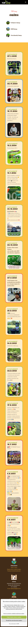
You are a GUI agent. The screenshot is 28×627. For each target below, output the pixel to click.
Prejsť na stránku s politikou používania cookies (13, 613)
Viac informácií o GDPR (14, 623)
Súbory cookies (14, 567)
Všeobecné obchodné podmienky (14, 570)
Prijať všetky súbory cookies (14, 617)
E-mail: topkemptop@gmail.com (14, 588)
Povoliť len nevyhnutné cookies (14, 620)
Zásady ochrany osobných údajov (14, 569)
